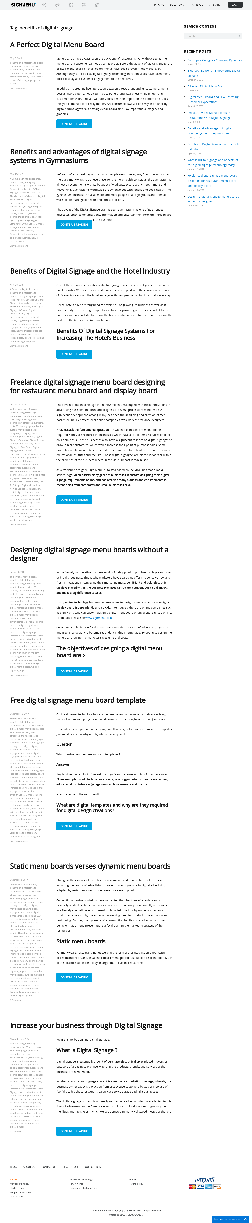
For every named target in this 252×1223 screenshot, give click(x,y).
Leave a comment (19, 88)
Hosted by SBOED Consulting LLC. (126, 1214)
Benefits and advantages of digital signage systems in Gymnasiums (78, 156)
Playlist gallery (17, 1188)
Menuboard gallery (19, 1183)
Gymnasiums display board (23, 234)
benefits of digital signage (23, 62)
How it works (76, 1183)
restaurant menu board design (25, 509)
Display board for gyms (21, 230)
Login (235, 4)
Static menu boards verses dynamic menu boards (90, 866)
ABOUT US (29, 1167)
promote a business (28, 822)
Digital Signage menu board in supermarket (24, 451)
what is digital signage (21, 519)
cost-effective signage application (27, 426)
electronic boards (34, 621)
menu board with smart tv (29, 499)
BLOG (13, 1167)
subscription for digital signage (25, 516)
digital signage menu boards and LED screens (25, 757)
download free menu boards (24, 464)
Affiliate (197, 4)
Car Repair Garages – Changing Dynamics (215, 60)
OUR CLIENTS (93, 1167)
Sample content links (20, 1192)
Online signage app (27, 80)
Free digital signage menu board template (78, 700)
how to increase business (29, 330)
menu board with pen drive (24, 649)
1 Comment (16, 1000)
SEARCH (215, 4)
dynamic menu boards (30, 919)
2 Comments (16, 1131)
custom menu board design (24, 429)
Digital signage (22, 220)
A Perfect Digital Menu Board (57, 44)
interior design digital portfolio (25, 953)
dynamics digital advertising (24, 922)
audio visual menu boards (23, 408)
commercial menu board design (26, 415)
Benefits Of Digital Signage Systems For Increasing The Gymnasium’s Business (26, 193)
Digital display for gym (21, 209)
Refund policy (136, 1183)
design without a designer (23, 600)
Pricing (159, 4)
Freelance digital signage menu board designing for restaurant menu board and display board (87, 386)
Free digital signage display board (27, 773)
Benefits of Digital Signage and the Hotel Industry (90, 271)
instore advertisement (30, 638)
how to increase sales (20, 334)
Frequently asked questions (83, 1188)
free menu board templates (23, 777)
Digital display (34, 206)
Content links (16, 1196)
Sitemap (133, 1179)
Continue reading (76, 123)
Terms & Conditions (101, 1210)
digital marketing (25, 436)
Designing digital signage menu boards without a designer (89, 554)
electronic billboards (20, 471)
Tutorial (14, 1179)
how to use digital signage (23, 488)
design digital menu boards (23, 597)
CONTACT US (48, 1167)
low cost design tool (20, 642)
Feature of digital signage (31, 770)
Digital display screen (29, 320)
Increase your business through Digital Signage (86, 1025)
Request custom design (81, 1179)
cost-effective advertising (30, 422)
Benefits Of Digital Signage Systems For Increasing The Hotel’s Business (27, 303)
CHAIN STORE (71, 1167)
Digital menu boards (20, 323)
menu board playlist (20, 808)
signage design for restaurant (24, 512)
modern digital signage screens (25, 502)
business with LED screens (23, 725)
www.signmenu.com (98, 618)
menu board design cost (30, 645)
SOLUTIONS (178, 4)
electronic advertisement (22, 467)
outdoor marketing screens (23, 506)
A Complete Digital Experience (25, 178)
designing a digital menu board (25, 604)
